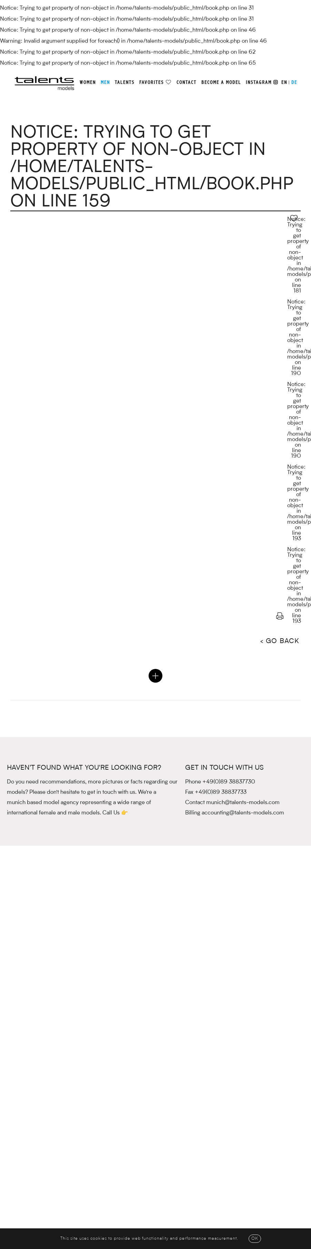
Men (105, 82)
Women (88, 82)
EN (284, 82)
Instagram (262, 82)
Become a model (221, 82)
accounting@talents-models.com (243, 813)
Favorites (151, 82)
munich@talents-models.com (243, 802)
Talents (124, 82)
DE (294, 82)
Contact (187, 82)
